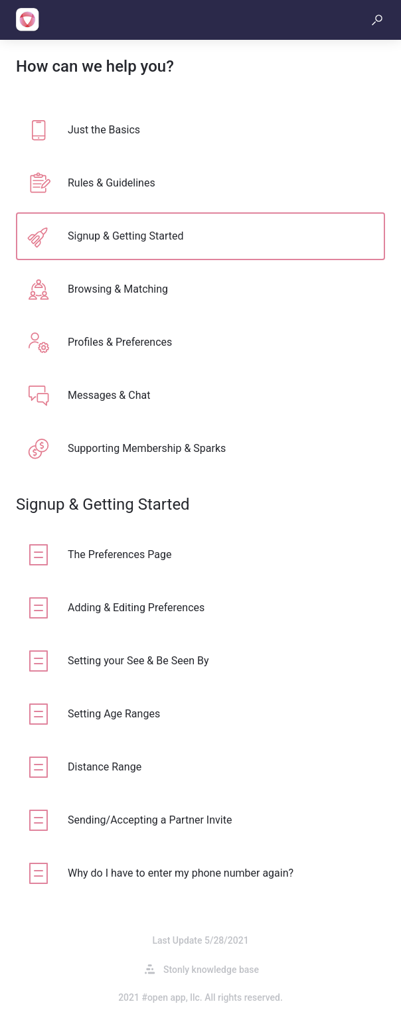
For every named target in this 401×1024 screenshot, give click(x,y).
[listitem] (200, 130)
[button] (377, 20)
